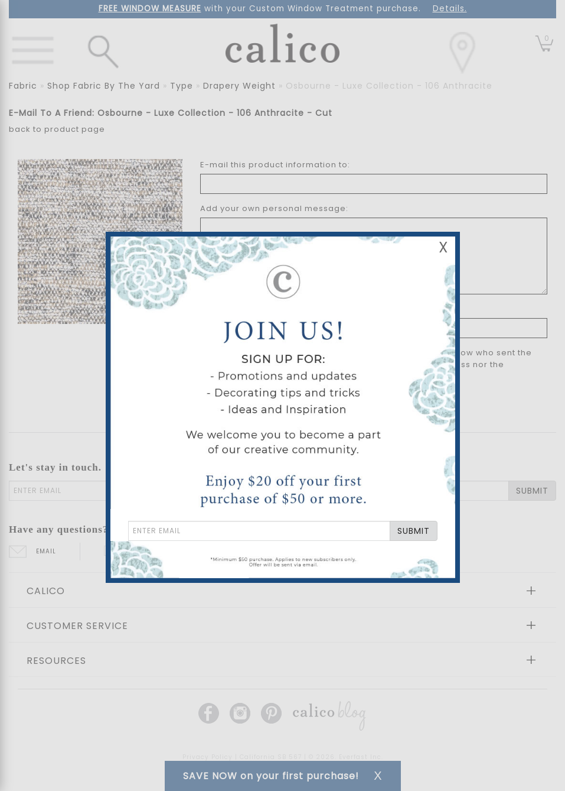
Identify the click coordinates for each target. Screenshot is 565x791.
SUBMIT (413, 531)
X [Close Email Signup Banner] (443, 247)
